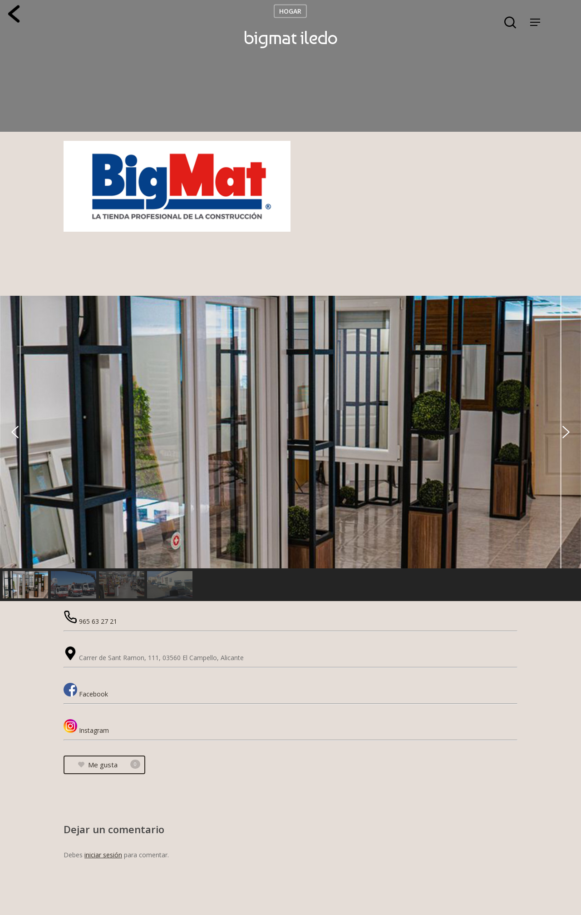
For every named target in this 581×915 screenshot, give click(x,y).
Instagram (94, 730)
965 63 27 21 (98, 621)
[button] (15, 432)
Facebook (93, 694)
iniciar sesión (103, 854)
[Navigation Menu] (535, 22)
